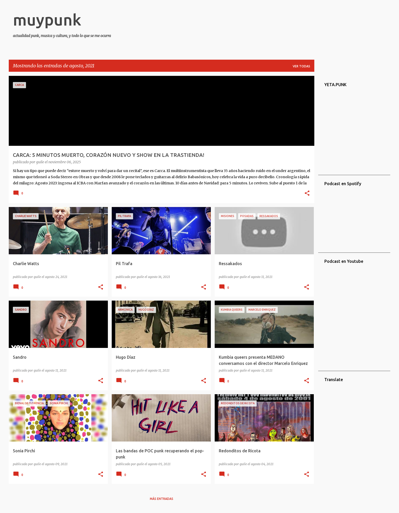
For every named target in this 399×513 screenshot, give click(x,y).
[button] (307, 193)
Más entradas (161, 498)
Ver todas (301, 66)
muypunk (47, 20)
